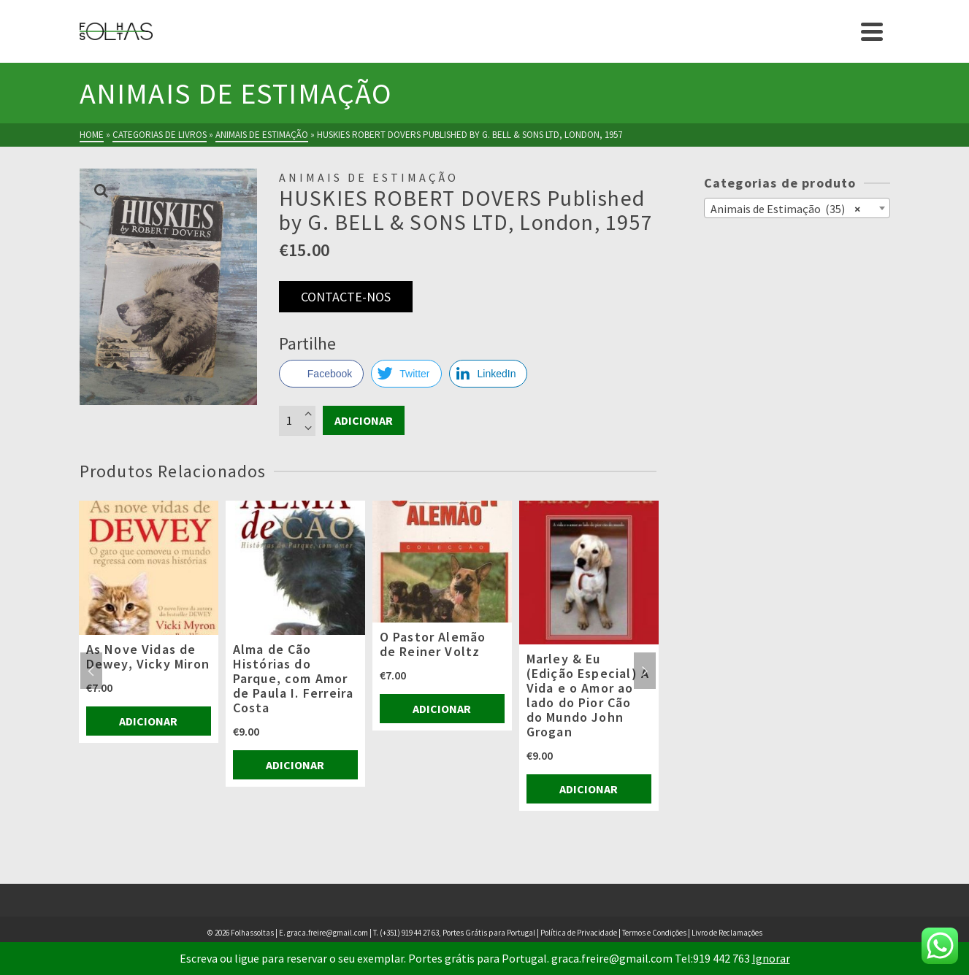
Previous (91, 670)
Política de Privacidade (578, 933)
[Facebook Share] (321, 374)
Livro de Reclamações (727, 933)
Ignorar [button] (771, 958)
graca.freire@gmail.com (327, 933)
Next (645, 670)
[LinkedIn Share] (488, 374)
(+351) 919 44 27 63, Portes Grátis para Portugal (458, 933)
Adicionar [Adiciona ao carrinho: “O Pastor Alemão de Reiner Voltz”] (442, 708)
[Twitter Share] (406, 374)
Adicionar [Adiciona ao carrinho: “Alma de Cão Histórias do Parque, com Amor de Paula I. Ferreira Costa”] (295, 765)
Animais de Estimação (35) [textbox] (785, 208)
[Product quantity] (297, 420)
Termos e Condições (654, 933)
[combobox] (797, 208)
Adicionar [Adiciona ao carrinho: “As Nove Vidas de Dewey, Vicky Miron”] (148, 721)
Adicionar (363, 420)
